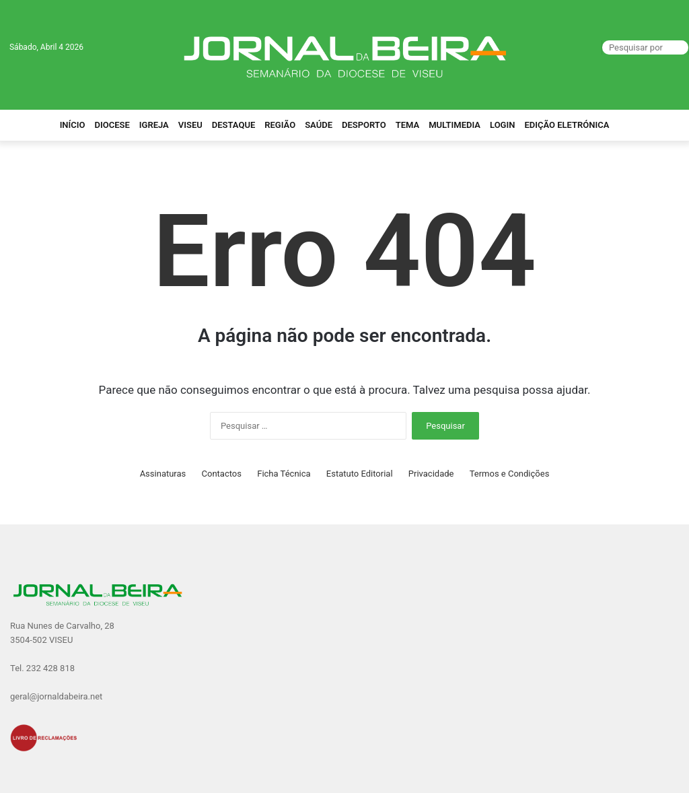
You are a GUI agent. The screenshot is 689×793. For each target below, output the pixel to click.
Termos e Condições (510, 474)
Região (279, 125)
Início (72, 125)
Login (502, 125)
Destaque (234, 125)
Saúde (318, 125)
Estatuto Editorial (359, 474)
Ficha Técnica (283, 474)
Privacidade (431, 474)
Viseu (190, 125)
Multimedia (454, 125)
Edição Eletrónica (566, 125)
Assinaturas (163, 474)
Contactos (222, 474)
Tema (408, 125)
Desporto (364, 125)
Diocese (112, 125)
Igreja (154, 125)
